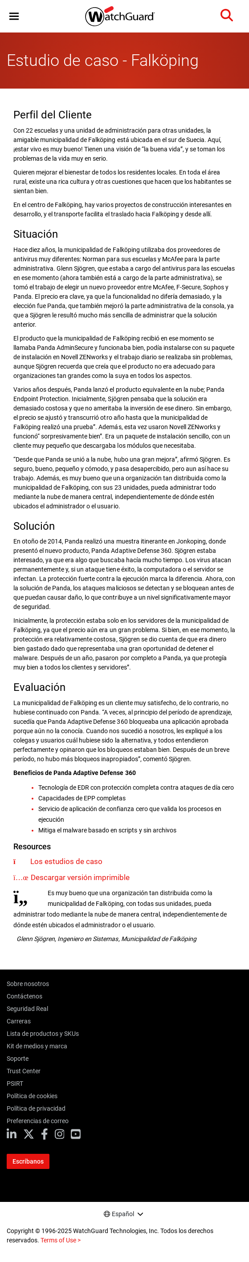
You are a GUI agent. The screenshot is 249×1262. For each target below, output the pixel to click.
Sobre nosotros (28, 983)
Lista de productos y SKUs (43, 1033)
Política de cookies (32, 1096)
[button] (14, 16)
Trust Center (24, 1071)
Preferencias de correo (38, 1120)
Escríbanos (28, 1161)
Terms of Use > (61, 1240)
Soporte (18, 1058)
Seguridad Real (27, 1008)
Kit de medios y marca (37, 1046)
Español (123, 1213)
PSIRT (15, 1083)
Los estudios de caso (66, 861)
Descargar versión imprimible (80, 877)
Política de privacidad (36, 1108)
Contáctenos (24, 996)
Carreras (19, 1021)
